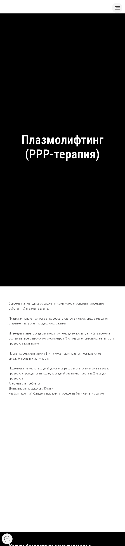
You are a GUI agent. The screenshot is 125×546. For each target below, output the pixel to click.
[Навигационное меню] (117, 8)
